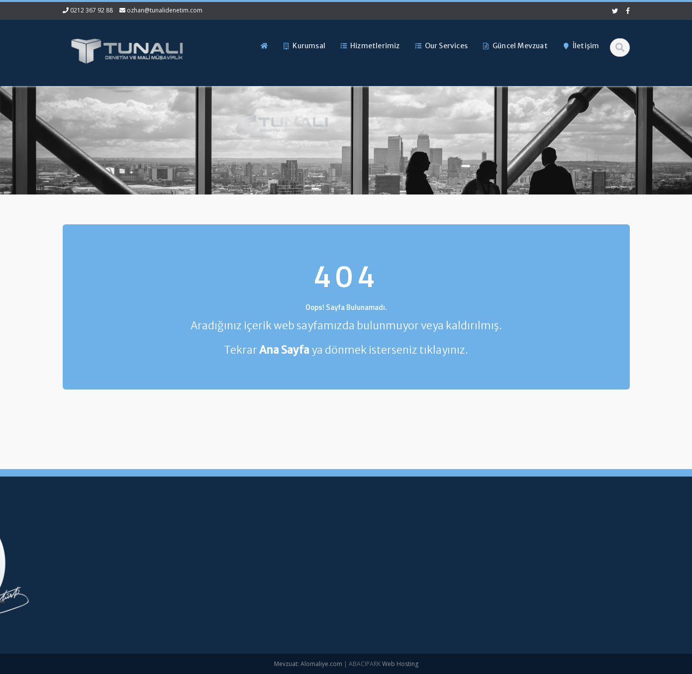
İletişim (203, 605)
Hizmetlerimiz (213, 572)
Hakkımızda (210, 555)
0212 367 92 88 (91, 10)
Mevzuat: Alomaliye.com (308, 664)
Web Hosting (400, 664)
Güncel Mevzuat (217, 588)
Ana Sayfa (208, 539)
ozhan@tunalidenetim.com (164, 10)
